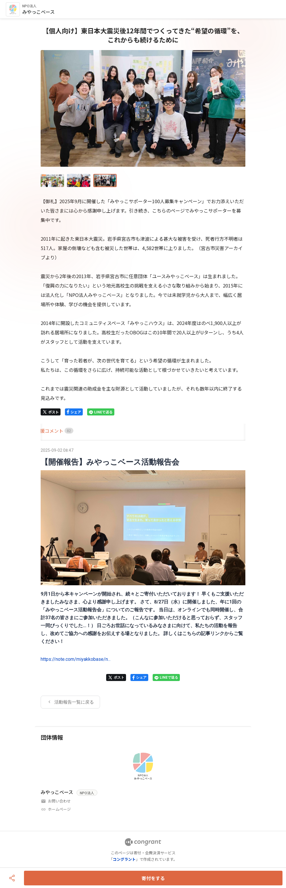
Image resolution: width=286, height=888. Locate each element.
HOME (47, 430)
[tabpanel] (143, 577)
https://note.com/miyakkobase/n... (76, 659)
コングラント (124, 859)
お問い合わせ (59, 801)
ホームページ (59, 809)
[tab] (47, 430)
